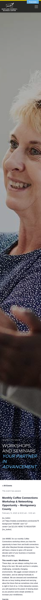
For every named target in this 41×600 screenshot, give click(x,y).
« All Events (7, 486)
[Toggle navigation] (36, 6)
